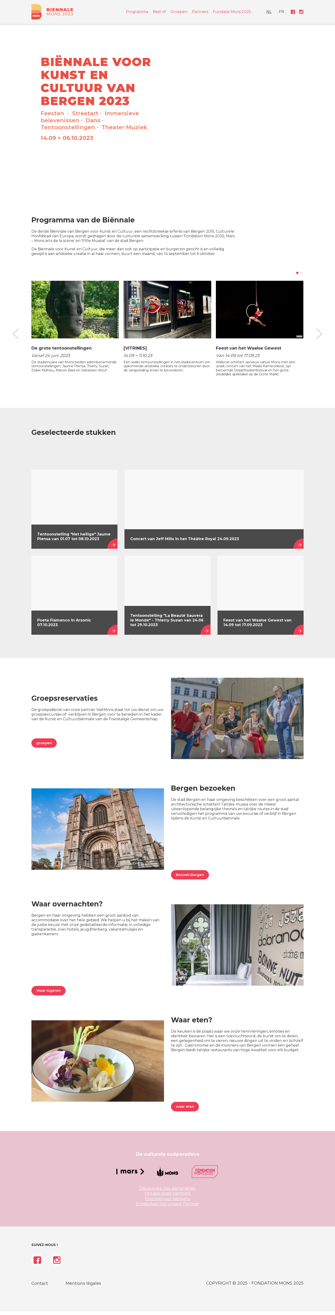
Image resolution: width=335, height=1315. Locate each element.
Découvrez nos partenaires (167, 1192)
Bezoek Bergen (190, 878)
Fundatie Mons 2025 (232, 13)
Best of (159, 13)
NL (278, 13)
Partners (200, 13)
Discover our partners (167, 1202)
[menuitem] (278, 13)
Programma (137, 13)
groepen (44, 746)
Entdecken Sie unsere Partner (167, 1207)
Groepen (179, 13)
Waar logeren (48, 994)
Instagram (300, 13)
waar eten (185, 1110)
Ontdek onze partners (167, 1197)
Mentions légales (83, 1287)
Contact (39, 1287)
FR (285, 13)
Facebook (293, 13)
